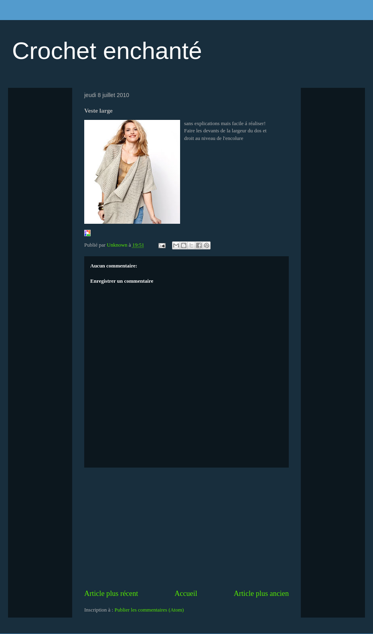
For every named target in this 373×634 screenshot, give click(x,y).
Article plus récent (111, 593)
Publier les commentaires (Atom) (149, 610)
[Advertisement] (186, 528)
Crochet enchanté (107, 50)
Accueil (185, 593)
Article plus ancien (261, 593)
